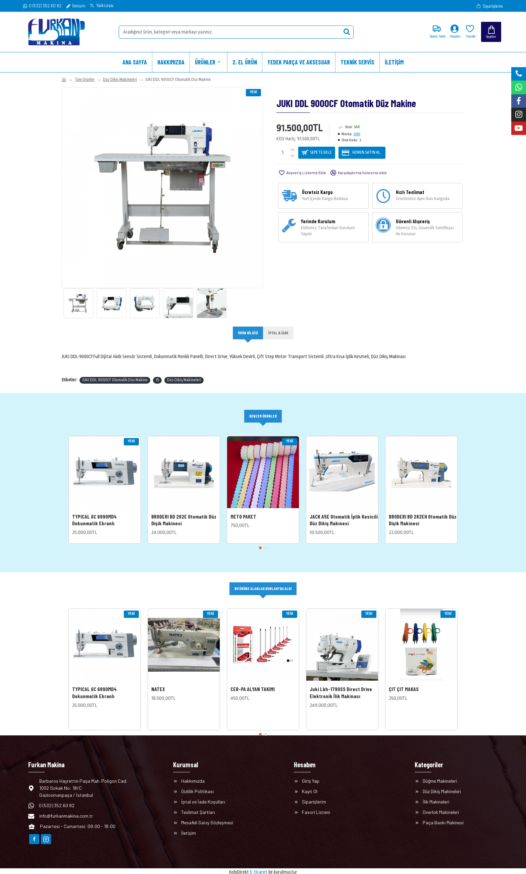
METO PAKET (243, 508)
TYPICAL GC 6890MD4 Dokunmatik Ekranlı (94, 512)
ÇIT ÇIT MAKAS (404, 682)
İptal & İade (279, 333)
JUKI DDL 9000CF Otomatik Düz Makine (115, 372)
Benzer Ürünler (263, 408)
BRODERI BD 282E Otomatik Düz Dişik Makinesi (183, 512)
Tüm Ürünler (84, 79)
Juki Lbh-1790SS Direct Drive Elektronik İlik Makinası (341, 685)
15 (157, 372)
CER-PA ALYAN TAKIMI (252, 682)
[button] (260, 540)
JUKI (357, 134)
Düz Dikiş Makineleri (120, 79)
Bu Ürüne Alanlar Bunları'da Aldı (263, 581)
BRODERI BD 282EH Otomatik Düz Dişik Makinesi (423, 512)
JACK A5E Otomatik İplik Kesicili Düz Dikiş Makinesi (344, 512)
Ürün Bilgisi (247, 333)
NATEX (158, 682)
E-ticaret (258, 865)
